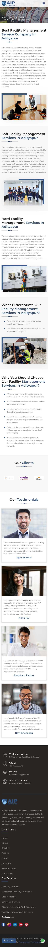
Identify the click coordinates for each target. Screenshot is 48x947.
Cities (11, 17)
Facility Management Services (17, 912)
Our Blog (6, 863)
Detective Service (11, 902)
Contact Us (7, 873)
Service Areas (9, 868)
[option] (9, 478)
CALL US (9, 940)
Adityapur (20, 17)
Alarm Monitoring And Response (19, 907)
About (5, 843)
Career (5, 858)
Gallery (5, 853)
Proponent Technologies (31, 942)
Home (4, 17)
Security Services (11, 886)
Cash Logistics (9, 896)
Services (6, 848)
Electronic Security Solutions (17, 891)
